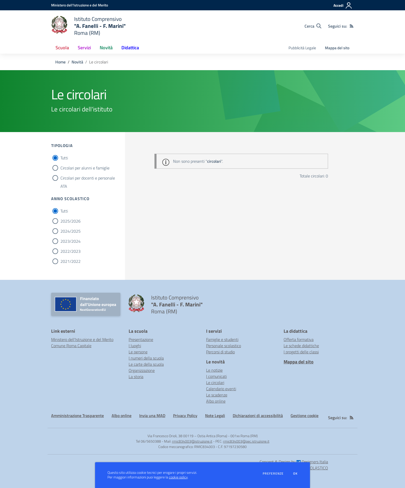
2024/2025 (70, 231)
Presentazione (141, 339)
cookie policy (178, 477)
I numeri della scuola (146, 358)
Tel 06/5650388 (148, 441)
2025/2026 (70, 221)
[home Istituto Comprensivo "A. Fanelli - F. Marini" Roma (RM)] (88, 25)
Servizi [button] (84, 47)
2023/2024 (70, 241)
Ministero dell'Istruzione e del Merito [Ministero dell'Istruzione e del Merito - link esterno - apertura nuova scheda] (82, 339)
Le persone (138, 352)
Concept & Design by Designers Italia (294, 462)
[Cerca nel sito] (313, 26)
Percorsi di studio (220, 352)
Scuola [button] (62, 47)
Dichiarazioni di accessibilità (258, 415)
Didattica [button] (130, 47)
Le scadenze (216, 395)
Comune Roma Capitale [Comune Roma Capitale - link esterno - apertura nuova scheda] (71, 346)
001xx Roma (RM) (244, 435)
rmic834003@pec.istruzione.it (246, 441)
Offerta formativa (299, 339)
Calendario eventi (221, 389)
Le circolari (215, 382)
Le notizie (214, 370)
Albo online (215, 401)
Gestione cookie (304, 415)
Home (60, 62)
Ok (295, 473)
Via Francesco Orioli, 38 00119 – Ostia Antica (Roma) (187, 435)
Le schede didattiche (301, 346)
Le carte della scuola (146, 364)
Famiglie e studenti (222, 339)
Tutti (64, 158)
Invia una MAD (152, 415)
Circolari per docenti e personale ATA (87, 178)
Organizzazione (142, 370)
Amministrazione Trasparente (77, 415)
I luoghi (135, 346)
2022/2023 (70, 251)
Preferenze (273, 473)
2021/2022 (70, 261)
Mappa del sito (337, 48)
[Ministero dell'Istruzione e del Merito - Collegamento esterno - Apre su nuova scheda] (79, 5)
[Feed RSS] (351, 26)
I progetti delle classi (301, 352)
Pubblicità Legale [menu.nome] (302, 48)
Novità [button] (106, 47)
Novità (77, 62)
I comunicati (216, 376)
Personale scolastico (223, 346)
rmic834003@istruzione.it (192, 441)
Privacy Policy (185, 415)
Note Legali (215, 415)
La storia (136, 376)
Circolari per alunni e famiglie (85, 168)
